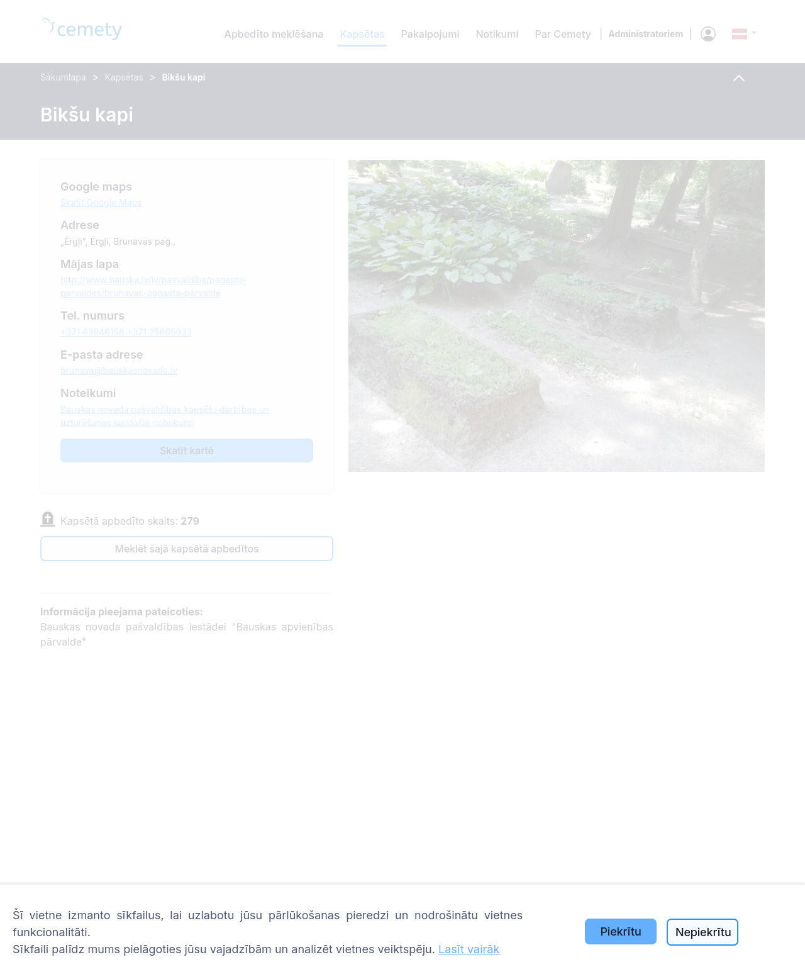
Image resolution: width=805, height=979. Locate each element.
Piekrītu (620, 931)
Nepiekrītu (703, 932)
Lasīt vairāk (468, 949)
